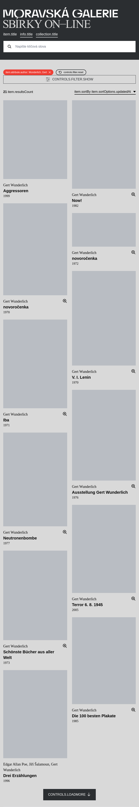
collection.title (47, 34)
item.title (10, 34)
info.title (26, 34)
